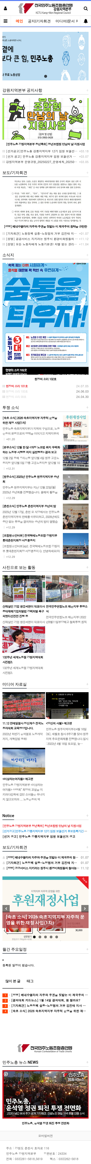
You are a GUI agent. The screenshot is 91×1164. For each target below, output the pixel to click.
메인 (19, 21)
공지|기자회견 (39, 21)
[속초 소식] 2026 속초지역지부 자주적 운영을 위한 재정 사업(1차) (45, 1011)
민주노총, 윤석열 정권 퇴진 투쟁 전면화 (45, 1123)
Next (85, 908)
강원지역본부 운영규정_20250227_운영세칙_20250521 (40, 162)
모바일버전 (45, 1136)
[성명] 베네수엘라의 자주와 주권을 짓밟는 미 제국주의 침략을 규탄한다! (45, 995)
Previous (6, 908)
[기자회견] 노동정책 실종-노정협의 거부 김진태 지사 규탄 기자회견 (45, 1005)
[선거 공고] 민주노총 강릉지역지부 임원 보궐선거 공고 (40, 156)
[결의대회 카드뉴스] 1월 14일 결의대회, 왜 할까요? (41, 1000)
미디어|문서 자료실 (71, 21)
